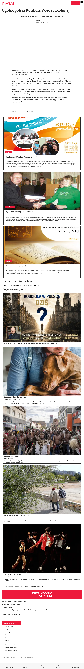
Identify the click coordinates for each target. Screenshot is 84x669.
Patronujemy (18, 586)
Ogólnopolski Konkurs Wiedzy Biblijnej (21, 157)
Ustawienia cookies (11, 647)
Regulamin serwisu (10, 645)
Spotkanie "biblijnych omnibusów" (20, 211)
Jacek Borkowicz (8, 458)
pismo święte (31, 111)
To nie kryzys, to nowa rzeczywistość (16, 515)
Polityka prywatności (11, 650)
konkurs (21, 111)
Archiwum (8, 629)
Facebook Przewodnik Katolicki (11, 614)
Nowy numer (9, 626)
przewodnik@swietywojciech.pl (15, 610)
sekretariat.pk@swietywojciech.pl (37, 610)
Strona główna (9, 586)
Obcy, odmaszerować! (11, 456)
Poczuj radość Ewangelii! (16, 266)
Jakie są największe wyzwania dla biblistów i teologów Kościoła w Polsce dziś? (31, 343)
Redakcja (8, 214)
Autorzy (7, 632)
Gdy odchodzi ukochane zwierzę (15, 397)
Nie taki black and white (12, 574)
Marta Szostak (8, 577)
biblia (14, 111)
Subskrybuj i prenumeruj (11, 623)
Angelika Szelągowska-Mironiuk (13, 399)
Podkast (7, 635)
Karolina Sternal (8, 517)
